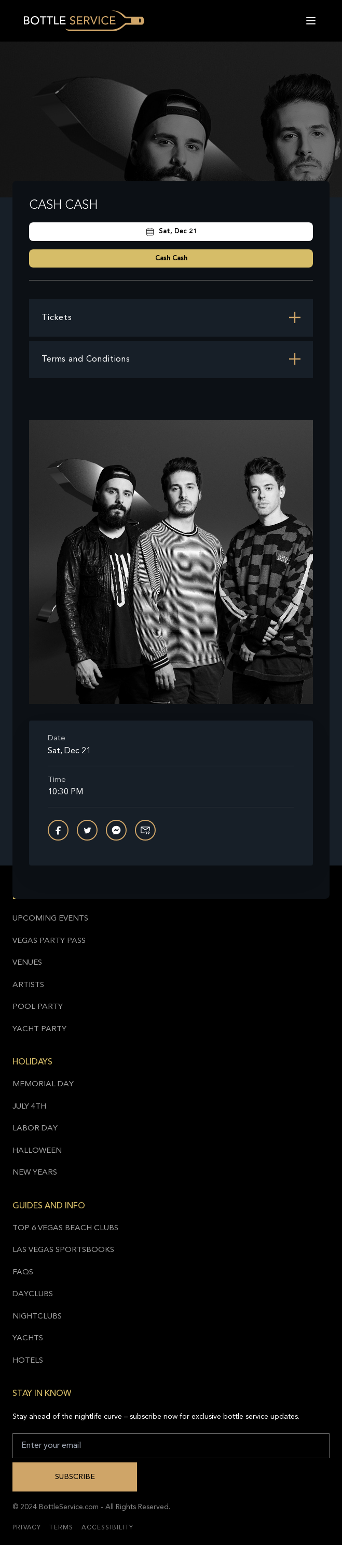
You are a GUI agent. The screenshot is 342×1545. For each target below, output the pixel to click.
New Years (34, 1173)
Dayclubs (32, 1294)
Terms (61, 1528)
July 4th (29, 1107)
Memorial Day (43, 1084)
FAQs (22, 1272)
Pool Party (37, 1007)
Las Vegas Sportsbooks (63, 1250)
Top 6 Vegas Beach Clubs (65, 1228)
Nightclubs (37, 1317)
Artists (28, 985)
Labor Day (35, 1129)
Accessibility (107, 1528)
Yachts (27, 1338)
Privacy (26, 1528)
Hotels (27, 1361)
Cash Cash (171, 258)
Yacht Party (39, 1029)
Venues (27, 963)
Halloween (37, 1151)
